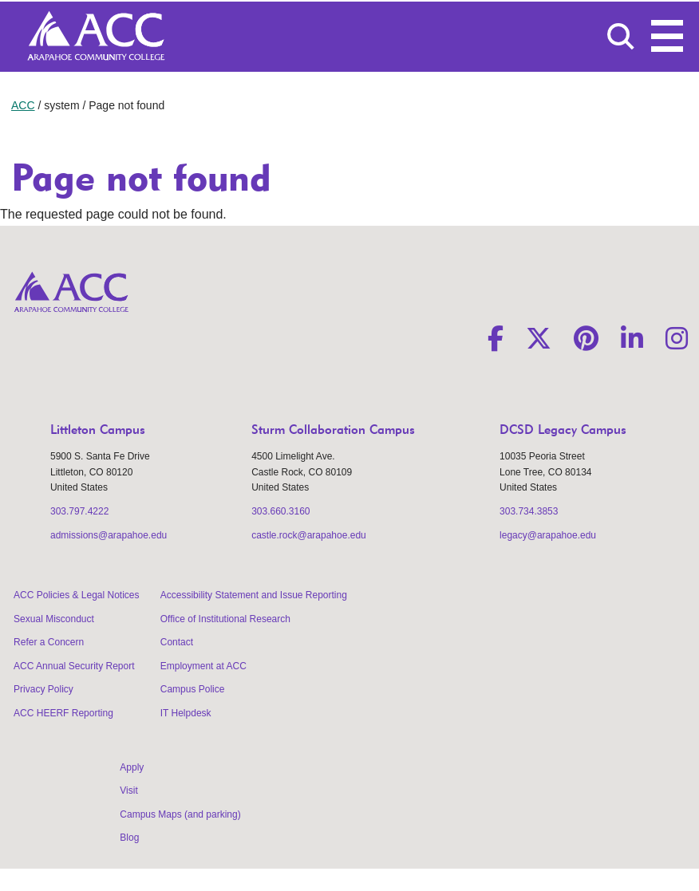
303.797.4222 (79, 511)
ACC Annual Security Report (74, 666)
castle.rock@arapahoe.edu (308, 535)
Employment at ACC (203, 666)
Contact (176, 642)
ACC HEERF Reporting (63, 713)
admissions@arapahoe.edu (108, 535)
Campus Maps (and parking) (180, 814)
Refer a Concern (49, 642)
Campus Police (192, 689)
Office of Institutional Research (225, 619)
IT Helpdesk (185, 713)
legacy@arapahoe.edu (548, 535)
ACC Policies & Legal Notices (76, 595)
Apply (132, 767)
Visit (128, 790)
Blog (129, 837)
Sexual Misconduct (54, 619)
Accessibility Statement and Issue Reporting (253, 595)
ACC (23, 105)
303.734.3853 (529, 511)
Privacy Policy (43, 689)
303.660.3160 (280, 511)
